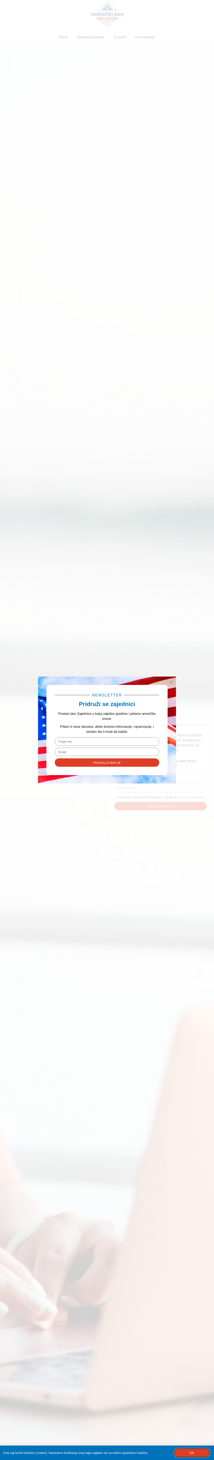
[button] (171, 682)
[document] (107, 730)
